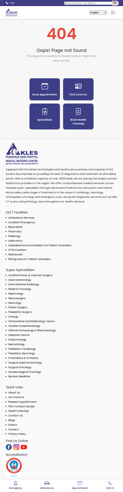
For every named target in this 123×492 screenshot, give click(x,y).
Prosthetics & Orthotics (23, 358)
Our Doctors (16, 397)
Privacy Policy (17, 434)
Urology (13, 316)
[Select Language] (98, 12)
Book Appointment (45, 94)
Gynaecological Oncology (24, 372)
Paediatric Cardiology (22, 349)
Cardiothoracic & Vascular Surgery (30, 275)
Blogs (11, 420)
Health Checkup (18, 411)
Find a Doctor (78, 94)
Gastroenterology (19, 280)
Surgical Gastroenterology (25, 362)
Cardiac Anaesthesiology (24, 326)
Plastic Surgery (17, 307)
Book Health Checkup (78, 121)
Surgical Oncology (19, 367)
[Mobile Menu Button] (112, 12)
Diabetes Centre (19, 335)
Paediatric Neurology (21, 353)
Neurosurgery (17, 298)
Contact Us (15, 415)
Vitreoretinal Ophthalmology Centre (31, 321)
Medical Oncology (19, 289)
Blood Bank (15, 227)
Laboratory (15, 241)
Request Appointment (22, 402)
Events (12, 425)
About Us (14, 392)
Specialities (44, 120)
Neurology (14, 303)
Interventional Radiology (23, 284)
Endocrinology (17, 339)
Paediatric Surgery (20, 312)
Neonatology (16, 344)
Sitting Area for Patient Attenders (29, 259)
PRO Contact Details (21, 406)
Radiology (14, 236)
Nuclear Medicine (19, 376)
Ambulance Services (21, 218)
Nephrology (15, 293)
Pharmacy (15, 231)
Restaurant (15, 254)
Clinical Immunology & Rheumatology (32, 330)
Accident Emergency (21, 222)
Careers (13, 429)
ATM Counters (17, 250)
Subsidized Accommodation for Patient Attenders (40, 245)
